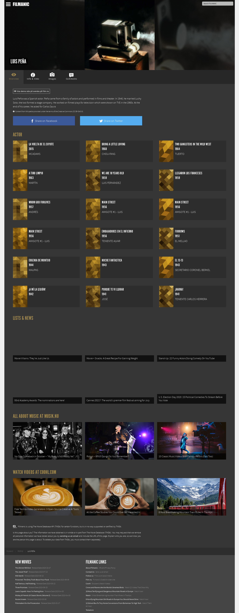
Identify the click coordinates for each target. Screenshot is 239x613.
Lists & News (23, 318)
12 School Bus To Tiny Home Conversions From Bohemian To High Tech (113, 600)
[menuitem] (10, 548)
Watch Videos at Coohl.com (34, 470)
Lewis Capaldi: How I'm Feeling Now (29, 589)
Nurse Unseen (20, 596)
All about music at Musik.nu (36, 415)
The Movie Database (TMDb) (99, 530)
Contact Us (90, 569)
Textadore (90, 607)
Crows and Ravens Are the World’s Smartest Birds (105, 585)
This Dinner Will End (23, 565)
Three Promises (21, 585)
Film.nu (89, 577)
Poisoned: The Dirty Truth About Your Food (32, 577)
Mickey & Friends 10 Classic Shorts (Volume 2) (32, 593)
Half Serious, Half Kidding (25, 581)
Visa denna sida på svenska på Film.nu (31, 91)
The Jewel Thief (21, 569)
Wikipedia (29, 111)
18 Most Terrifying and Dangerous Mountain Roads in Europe (109, 589)
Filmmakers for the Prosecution (27, 600)
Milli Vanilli (19, 573)
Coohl (88, 581)
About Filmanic (92, 565)
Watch (88, 593)
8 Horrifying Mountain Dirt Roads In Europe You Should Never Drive (112, 596)
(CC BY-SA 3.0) (78, 111)
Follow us (89, 573)
